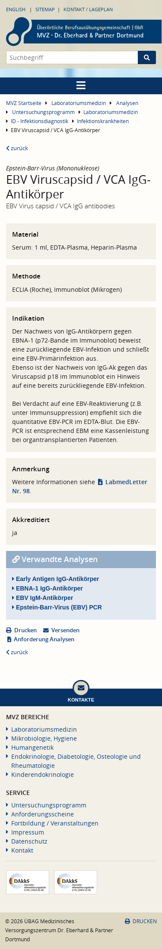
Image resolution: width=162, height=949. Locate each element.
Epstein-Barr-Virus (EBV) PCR (57, 607)
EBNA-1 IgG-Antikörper (47, 588)
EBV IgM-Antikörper (42, 597)
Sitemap (45, 9)
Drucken (25, 630)
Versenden (65, 630)
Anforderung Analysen (44, 639)
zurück (17, 148)
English (15, 9)
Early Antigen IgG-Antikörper (55, 578)
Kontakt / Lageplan (88, 9)
